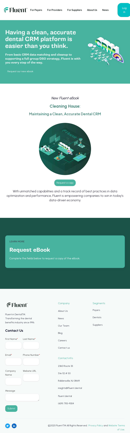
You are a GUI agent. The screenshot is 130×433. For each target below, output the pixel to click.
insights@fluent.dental (70, 388)
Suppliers (97, 324)
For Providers (54, 9)
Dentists (97, 317)
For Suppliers (74, 9)
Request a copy (65, 182)
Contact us (64, 347)
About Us (92, 9)
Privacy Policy (96, 425)
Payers (96, 310)
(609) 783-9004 (66, 403)
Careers (62, 340)
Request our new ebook (20, 71)
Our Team (63, 325)
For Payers (36, 9)
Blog (60, 333)
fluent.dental (65, 396)
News (105, 9)
